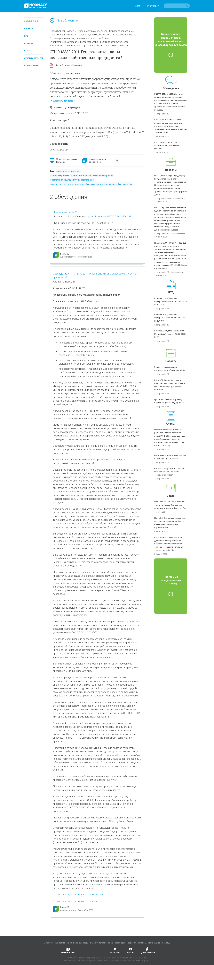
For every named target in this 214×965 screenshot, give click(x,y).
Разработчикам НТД (136, 943)
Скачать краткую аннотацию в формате (78, 894)
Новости (28, 43)
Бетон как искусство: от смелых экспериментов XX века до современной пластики (169, 471)
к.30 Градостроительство (114, 41)
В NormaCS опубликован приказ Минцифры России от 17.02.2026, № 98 (170, 334)
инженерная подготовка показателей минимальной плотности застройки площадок (91, 184)
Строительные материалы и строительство (74, 41)
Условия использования (101, 943)
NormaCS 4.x (154, 943)
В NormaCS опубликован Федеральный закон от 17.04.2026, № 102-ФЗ (170, 301)
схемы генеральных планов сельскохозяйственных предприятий (81, 175)
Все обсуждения (65, 20)
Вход (138, 5)
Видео (171, 495)
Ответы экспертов (33, 58)
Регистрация (152, 5)
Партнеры (120, 943)
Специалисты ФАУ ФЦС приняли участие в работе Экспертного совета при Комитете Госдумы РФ (170, 505)
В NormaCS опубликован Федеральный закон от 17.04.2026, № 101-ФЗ (170, 317)
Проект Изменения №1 (66, 212)
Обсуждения (31, 21)
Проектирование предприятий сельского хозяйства (79, 38)
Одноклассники (147, 950)
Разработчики (31, 65)
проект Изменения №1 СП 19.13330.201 (109, 216)
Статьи (27, 51)
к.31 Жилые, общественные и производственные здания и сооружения (89, 45)
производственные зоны (68, 171)
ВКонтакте (115, 950)
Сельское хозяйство (124, 34)
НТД (26, 36)
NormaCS (64, 254)
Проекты (28, 28)
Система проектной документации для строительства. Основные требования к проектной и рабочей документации (170, 126)
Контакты (60, 943)
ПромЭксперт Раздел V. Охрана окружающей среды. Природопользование (92, 30)
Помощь (166, 943)
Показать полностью (63, 100)
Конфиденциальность (77, 943)
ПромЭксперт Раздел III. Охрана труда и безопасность (80, 34)
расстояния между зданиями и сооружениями (72, 180)
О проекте (49, 943)
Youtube (131, 950)
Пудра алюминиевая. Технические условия (167, 145)
